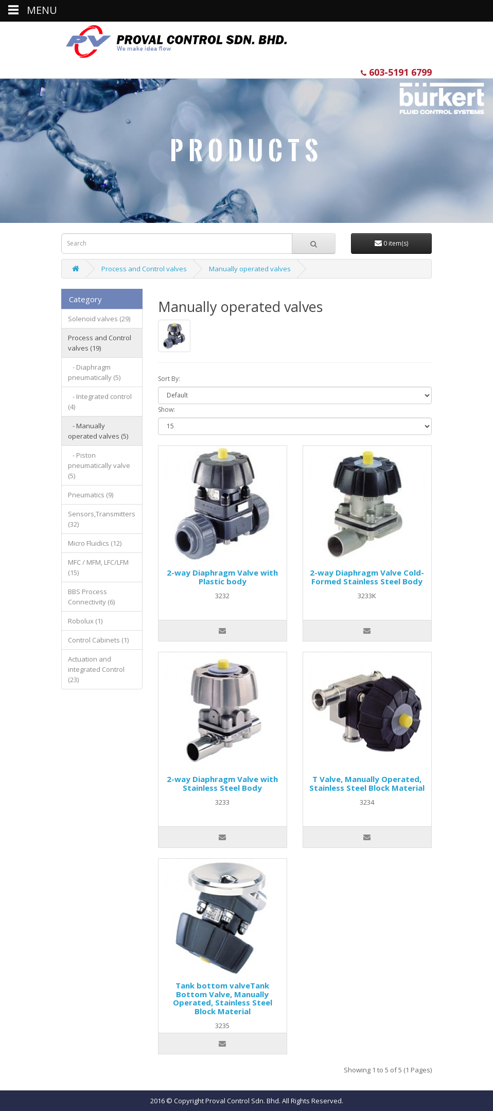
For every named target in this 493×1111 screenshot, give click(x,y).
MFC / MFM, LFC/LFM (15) (98, 567)
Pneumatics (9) (90, 494)
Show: (166, 409)
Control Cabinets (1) (98, 640)
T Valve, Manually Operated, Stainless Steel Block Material (367, 783)
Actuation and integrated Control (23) (96, 669)
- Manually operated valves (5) (98, 431)
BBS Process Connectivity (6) (91, 596)
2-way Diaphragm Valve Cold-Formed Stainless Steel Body (367, 576)
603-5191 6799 (396, 72)
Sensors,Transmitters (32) (101, 519)
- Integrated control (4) (100, 401)
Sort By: (169, 378)
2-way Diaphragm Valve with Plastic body (222, 576)
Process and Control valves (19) (99, 343)
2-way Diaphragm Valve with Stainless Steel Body (222, 783)
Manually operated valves (250, 268)
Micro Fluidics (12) (94, 543)
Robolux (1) (85, 621)
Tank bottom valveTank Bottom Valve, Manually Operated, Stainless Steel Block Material (222, 998)
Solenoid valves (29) (99, 318)
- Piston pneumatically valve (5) (99, 465)
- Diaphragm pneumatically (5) (94, 372)
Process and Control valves (144, 268)
